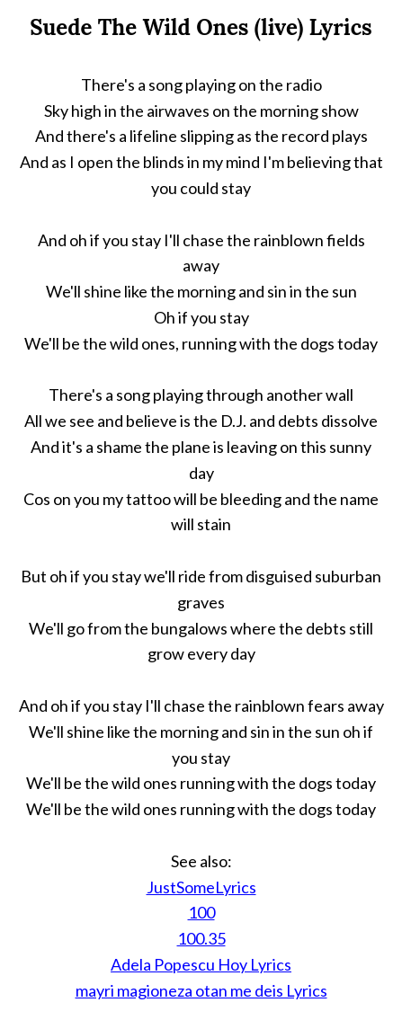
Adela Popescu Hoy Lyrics (201, 964)
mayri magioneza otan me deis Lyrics (201, 990)
